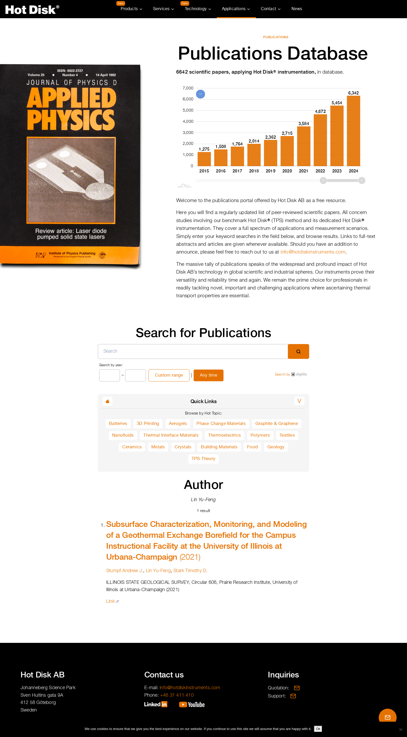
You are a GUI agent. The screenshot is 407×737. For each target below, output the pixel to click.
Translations (374, 9)
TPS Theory (203, 459)
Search (387, 9)
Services (161, 9)
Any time (208, 375)
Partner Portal (400, 9)
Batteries (118, 424)
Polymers (260, 435)
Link (112, 601)
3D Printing (148, 424)
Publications (276, 37)
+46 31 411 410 (177, 695)
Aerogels (178, 424)
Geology (275, 447)
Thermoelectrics (224, 435)
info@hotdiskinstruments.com (313, 252)
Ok (318, 729)
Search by (291, 374)
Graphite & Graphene (276, 424)
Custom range (169, 375)
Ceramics (132, 447)
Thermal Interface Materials (170, 435)
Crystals (183, 447)
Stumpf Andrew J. (124, 570)
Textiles (287, 435)
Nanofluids (123, 435)
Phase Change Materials (221, 424)
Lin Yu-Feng (158, 570)
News (296, 9)
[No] (400, 729)
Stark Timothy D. (190, 570)
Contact (268, 9)
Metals (158, 447)
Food (252, 447)
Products (129, 9)
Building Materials (219, 447)
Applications (234, 9)
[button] (299, 401)
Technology (196, 9)
